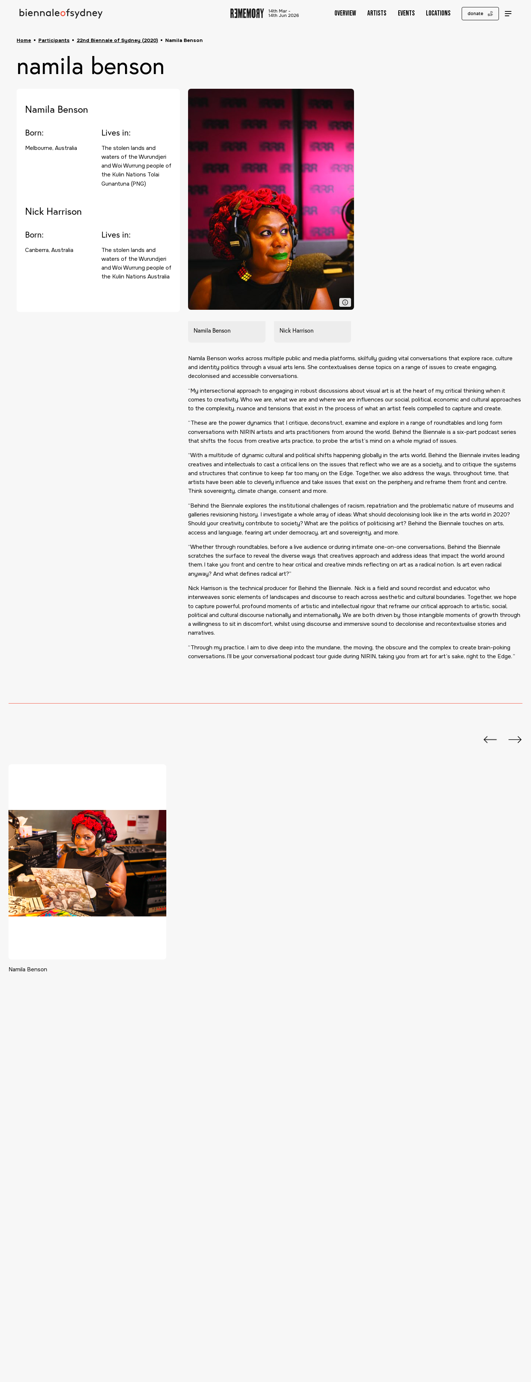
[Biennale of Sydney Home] (61, 13)
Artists (371, 13)
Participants (54, 40)
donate (474, 14)
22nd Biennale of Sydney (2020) (117, 40)
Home (24, 40)
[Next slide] (511, 740)
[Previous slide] (486, 740)
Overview (340, 13)
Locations (432, 13)
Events (400, 13)
